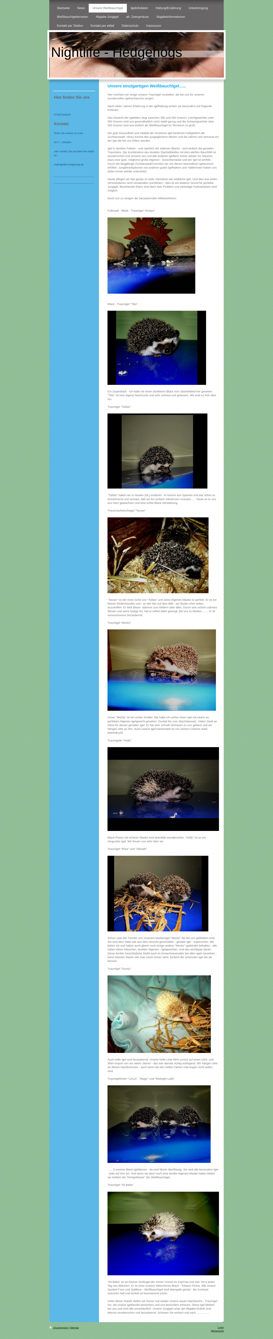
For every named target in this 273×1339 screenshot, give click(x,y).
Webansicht (217, 1331)
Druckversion (58, 1327)
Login (221, 1327)
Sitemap (74, 1327)
